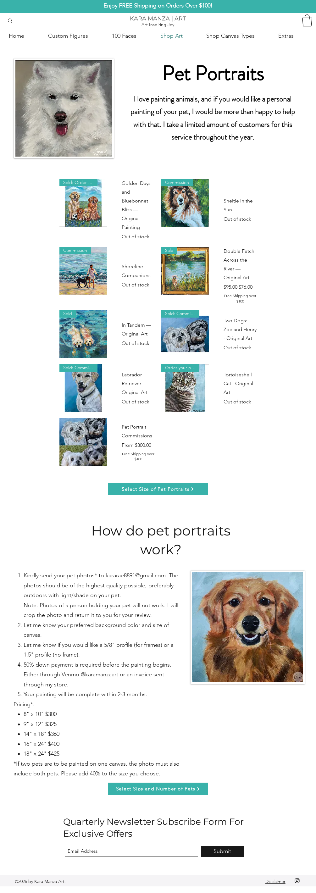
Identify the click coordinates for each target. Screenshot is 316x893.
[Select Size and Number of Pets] (158, 789)
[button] (307, 20)
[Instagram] (297, 881)
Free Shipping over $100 (240, 298)
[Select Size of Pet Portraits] (158, 489)
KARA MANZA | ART (158, 18)
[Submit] (222, 851)
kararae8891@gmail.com (136, 575)
